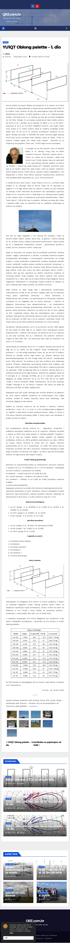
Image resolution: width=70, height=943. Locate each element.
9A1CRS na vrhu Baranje (15, 894)
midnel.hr (34, 706)
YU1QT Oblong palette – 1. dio (32, 47)
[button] (67, 28)
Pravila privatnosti (36, 938)
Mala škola (9, 864)
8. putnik (44, 895)
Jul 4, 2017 (11, 899)
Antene (5, 42)
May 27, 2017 (45, 899)
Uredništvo (48, 938)
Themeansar (53, 935)
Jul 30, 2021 (12, 876)
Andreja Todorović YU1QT (40, 57)
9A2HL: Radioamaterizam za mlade (16, 870)
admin (7, 54)
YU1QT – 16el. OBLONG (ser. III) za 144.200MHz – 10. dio (35, 803)
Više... (12, 933)
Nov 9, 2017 (45, 876)
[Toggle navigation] (35, 28)
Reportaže (9, 890)
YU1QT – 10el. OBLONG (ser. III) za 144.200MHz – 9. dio (34, 827)
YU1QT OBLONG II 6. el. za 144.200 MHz (30, 779)
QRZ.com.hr (11, 14)
